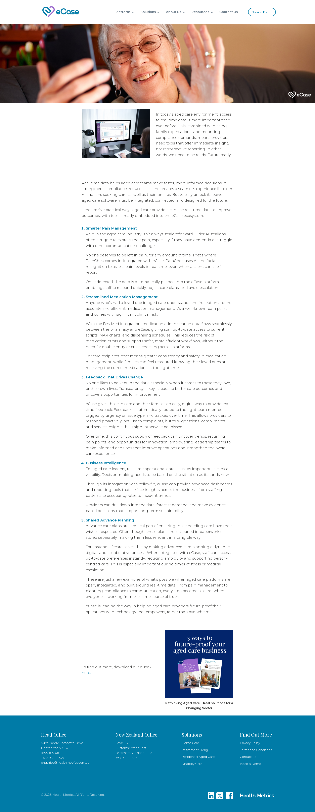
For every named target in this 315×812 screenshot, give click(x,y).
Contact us (248, 757)
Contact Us (228, 12)
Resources (200, 12)
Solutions (148, 12)
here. (86, 673)
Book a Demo (262, 12)
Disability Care (192, 764)
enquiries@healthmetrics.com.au (65, 762)
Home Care (190, 743)
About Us (173, 12)
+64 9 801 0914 (127, 758)
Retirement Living (195, 750)
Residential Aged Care (198, 757)
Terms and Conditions (256, 750)
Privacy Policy (250, 743)
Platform (123, 12)
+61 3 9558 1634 (52, 758)
